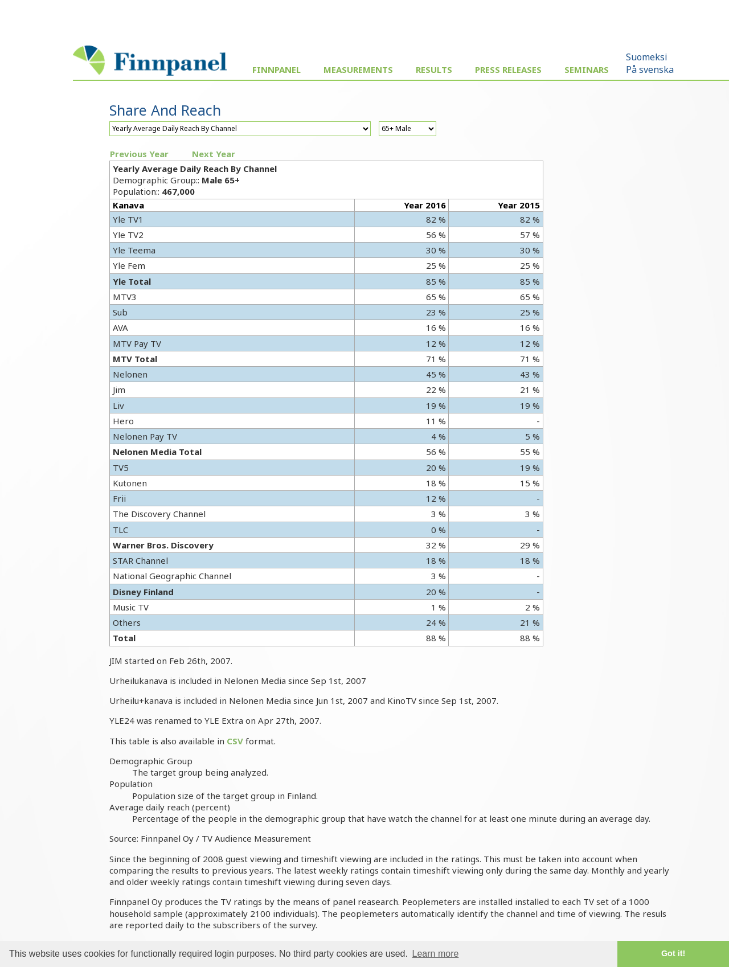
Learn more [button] (435, 953)
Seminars (586, 69)
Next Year (213, 153)
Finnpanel (276, 69)
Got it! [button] (673, 953)
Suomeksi (646, 57)
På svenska (650, 69)
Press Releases (508, 69)
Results (434, 69)
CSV (235, 741)
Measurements (358, 69)
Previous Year (139, 153)
